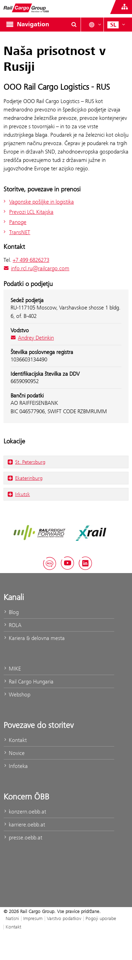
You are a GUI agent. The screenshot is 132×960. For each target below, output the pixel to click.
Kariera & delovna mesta (34, 638)
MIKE (12, 668)
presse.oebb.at (23, 837)
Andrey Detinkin (32, 337)
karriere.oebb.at (24, 824)
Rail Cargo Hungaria (29, 681)
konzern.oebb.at (25, 811)
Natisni (12, 918)
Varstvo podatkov (64, 918)
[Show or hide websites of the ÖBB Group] (124, 7)
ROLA (12, 625)
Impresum (33, 918)
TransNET (16, 232)
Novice (14, 753)
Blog (11, 612)
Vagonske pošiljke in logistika (38, 201)
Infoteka (16, 766)
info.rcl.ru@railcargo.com (36, 268)
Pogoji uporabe (101, 918)
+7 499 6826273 (31, 260)
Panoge (14, 222)
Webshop (17, 694)
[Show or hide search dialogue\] (74, 25)
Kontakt (15, 740)
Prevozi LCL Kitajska (28, 212)
